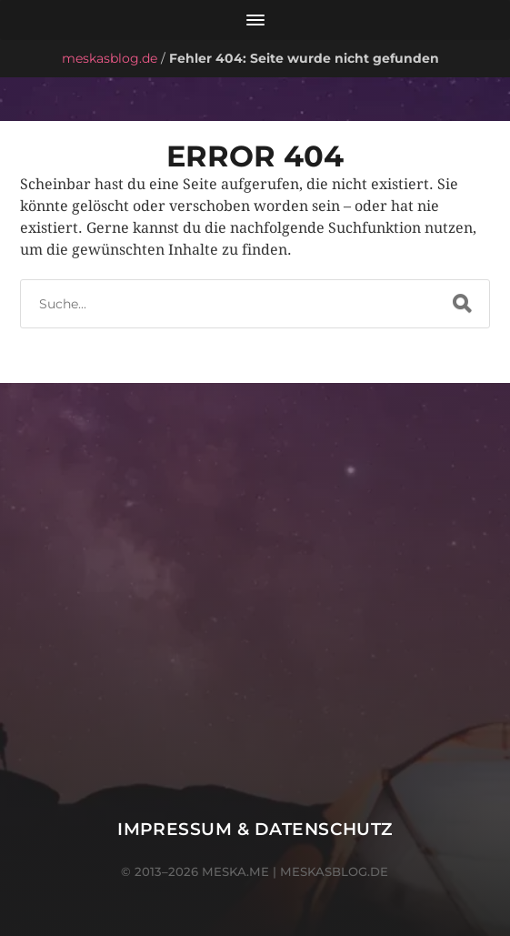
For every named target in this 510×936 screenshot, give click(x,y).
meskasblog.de (109, 58)
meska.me (235, 871)
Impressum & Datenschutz (255, 829)
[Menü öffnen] (255, 20)
